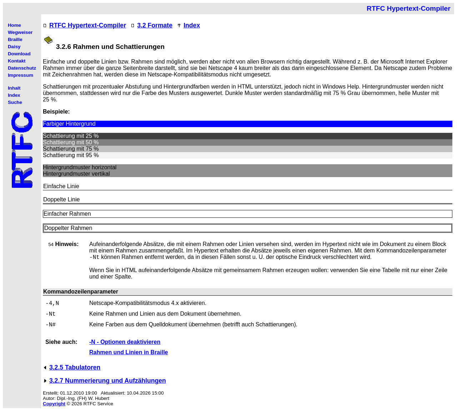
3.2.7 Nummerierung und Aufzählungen (107, 380)
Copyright (54, 403)
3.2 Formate (154, 25)
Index (192, 25)
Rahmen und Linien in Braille (128, 352)
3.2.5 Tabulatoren (74, 367)
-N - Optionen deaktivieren (124, 342)
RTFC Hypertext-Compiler (87, 25)
